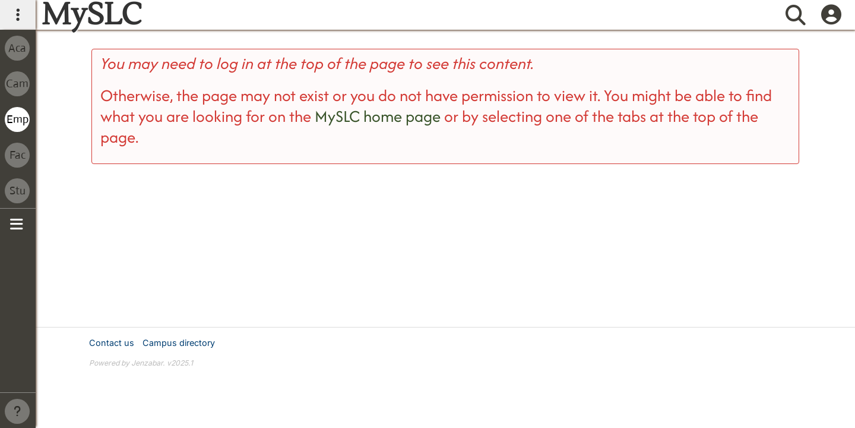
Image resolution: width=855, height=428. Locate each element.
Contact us (111, 343)
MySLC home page (378, 116)
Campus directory (178, 343)
